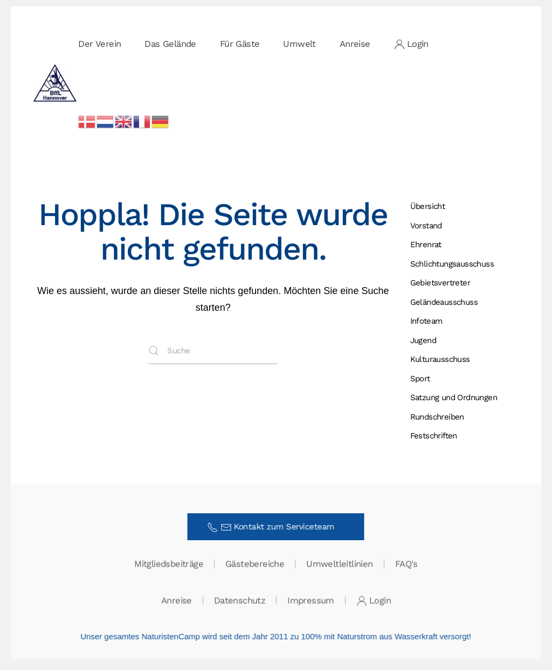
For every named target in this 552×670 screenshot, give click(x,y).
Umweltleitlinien (339, 564)
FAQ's (406, 564)
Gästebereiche (254, 564)
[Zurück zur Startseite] (55, 83)
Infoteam (426, 321)
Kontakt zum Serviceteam (274, 527)
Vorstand (426, 226)
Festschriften (433, 436)
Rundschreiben (437, 417)
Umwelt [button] (299, 44)
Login (411, 44)
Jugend (423, 340)
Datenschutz (239, 601)
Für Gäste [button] (240, 44)
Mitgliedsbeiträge (168, 564)
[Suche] (213, 350)
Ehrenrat (425, 244)
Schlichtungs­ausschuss (452, 264)
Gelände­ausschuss (444, 302)
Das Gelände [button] (170, 44)
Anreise (355, 44)
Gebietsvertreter (440, 283)
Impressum (310, 601)
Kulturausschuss (440, 359)
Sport (420, 378)
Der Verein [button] (99, 44)
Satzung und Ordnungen (453, 397)
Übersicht (427, 206)
